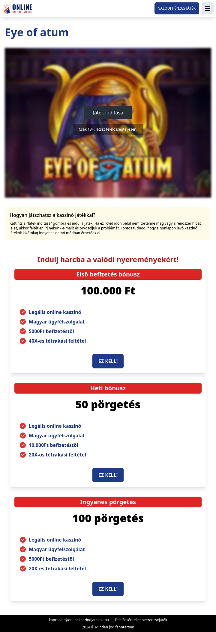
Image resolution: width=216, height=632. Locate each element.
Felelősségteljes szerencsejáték (141, 619)
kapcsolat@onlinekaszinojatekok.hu (79, 619)
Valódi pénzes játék (177, 8)
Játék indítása (108, 112)
